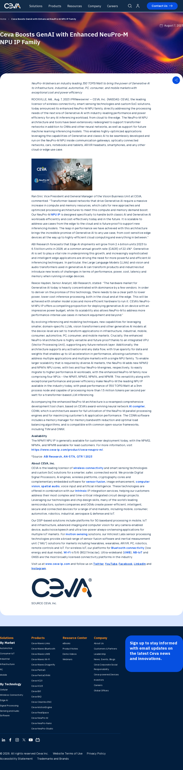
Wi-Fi (67, 552)
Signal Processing (9, 705)
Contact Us (160, 6)
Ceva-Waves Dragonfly (43, 664)
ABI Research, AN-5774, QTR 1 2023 (68, 456)
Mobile (3, 674)
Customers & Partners (105, 648)
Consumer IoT (7, 653)
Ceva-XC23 (37, 685)
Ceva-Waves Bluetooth (43, 648)
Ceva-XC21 (37, 680)
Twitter (98, 564)
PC (1, 669)
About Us (99, 643)
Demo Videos (70, 653)
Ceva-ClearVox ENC (41, 701)
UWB (127, 552)
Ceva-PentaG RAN (40, 675)
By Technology (10, 684)
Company (96, 6)
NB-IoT (138, 552)
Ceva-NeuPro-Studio (42, 728)
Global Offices (101, 690)
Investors (99, 679)
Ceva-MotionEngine (41, 707)
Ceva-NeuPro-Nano (41, 723)
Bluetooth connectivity (127, 548)
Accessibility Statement (16, 758)
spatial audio (50, 486)
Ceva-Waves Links (40, 643)
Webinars (67, 659)
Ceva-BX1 (36, 691)
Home (3, 19)
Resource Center (75, 638)
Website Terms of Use (68, 753)
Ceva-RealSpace (40, 712)
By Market (7, 643)
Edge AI (4, 700)
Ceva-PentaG (38, 669)
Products (56, 6)
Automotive (6, 648)
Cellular (4, 689)
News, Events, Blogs (104, 659)
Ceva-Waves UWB (40, 653)
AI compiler (137, 406)
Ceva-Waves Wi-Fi (40, 659)
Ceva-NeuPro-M (39, 717)
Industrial (5, 658)
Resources (76, 6)
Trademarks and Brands (53, 758)
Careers (114, 6)
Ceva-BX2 (36, 696)
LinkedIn (140, 564)
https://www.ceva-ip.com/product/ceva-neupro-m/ (67, 449)
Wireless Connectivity (11, 694)
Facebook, (126, 564)
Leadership (100, 653)
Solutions (37, 6)
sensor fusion (95, 481)
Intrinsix (81, 491)
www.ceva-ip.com (57, 564)
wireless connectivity (88, 468)
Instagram (38, 568)
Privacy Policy (96, 753)
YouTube (111, 564)
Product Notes (70, 648)
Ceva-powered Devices (106, 674)
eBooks (67, 643)
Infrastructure (7, 664)
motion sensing (77, 534)
